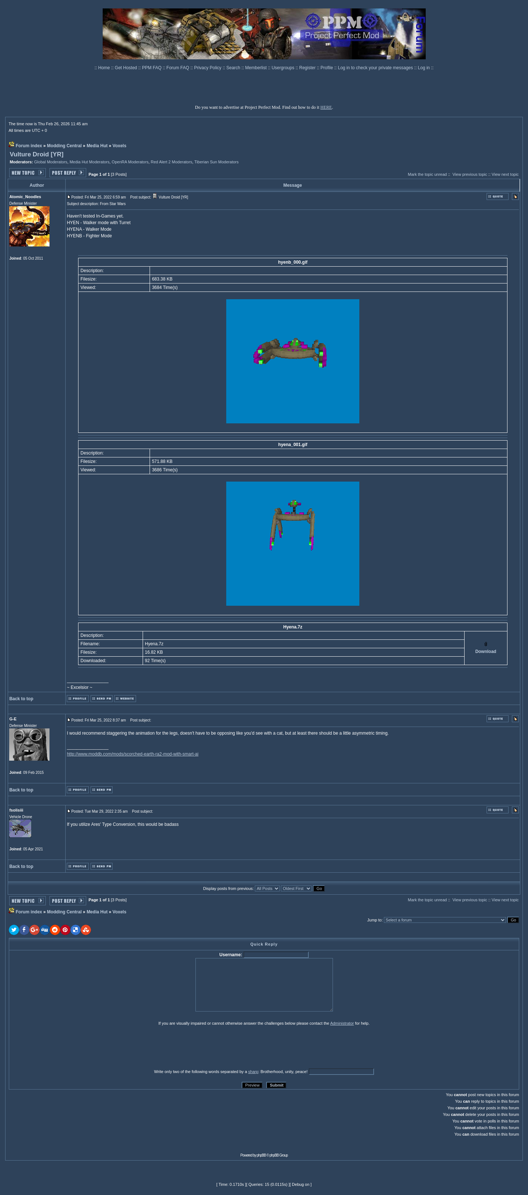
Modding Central (64, 145)
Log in (424, 67)
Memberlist (256, 67)
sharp (253, 1071)
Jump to (374, 920)
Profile (327, 67)
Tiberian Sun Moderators (216, 162)
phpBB (261, 1155)
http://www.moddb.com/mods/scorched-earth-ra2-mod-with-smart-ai (132, 754)
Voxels (119, 145)
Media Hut (97, 145)
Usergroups (284, 67)
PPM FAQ (152, 67)
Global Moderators (50, 162)
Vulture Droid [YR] (36, 154)
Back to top (21, 698)
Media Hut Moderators (90, 162)
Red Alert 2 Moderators (171, 162)
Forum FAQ (178, 67)
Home (104, 67)
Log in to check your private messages (376, 67)
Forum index (29, 145)
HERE (326, 107)
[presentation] (65, 1047)
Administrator (342, 1023)
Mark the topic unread (427, 174)
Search (233, 67)
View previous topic (469, 174)
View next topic (505, 174)
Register (308, 67)
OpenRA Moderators (130, 162)
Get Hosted (126, 67)
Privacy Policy (208, 67)
